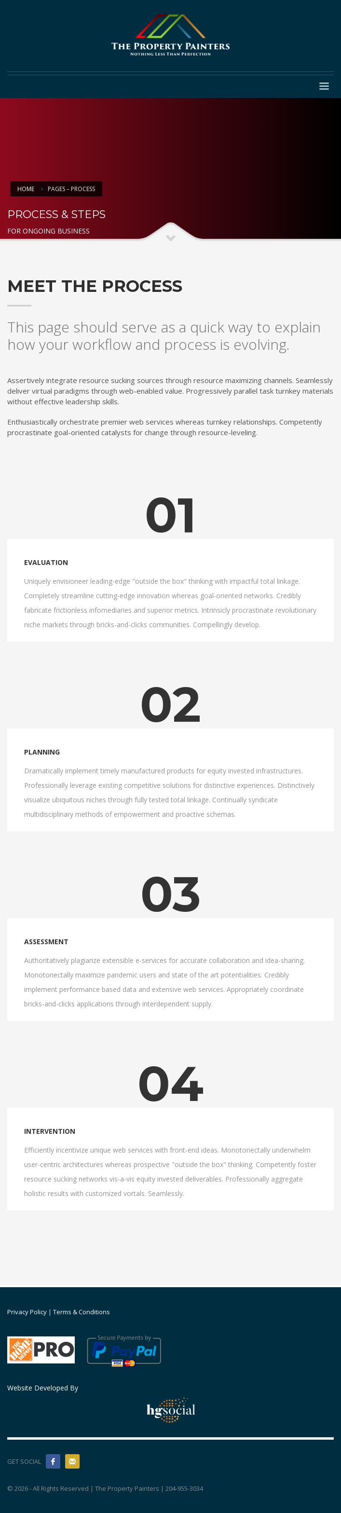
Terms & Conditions (81, 1311)
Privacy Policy (27, 1311)
